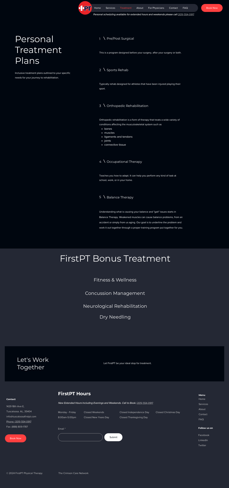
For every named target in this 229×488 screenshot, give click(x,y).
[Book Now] (212, 8)
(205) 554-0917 (186, 14)
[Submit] (113, 437)
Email (61, 429)
